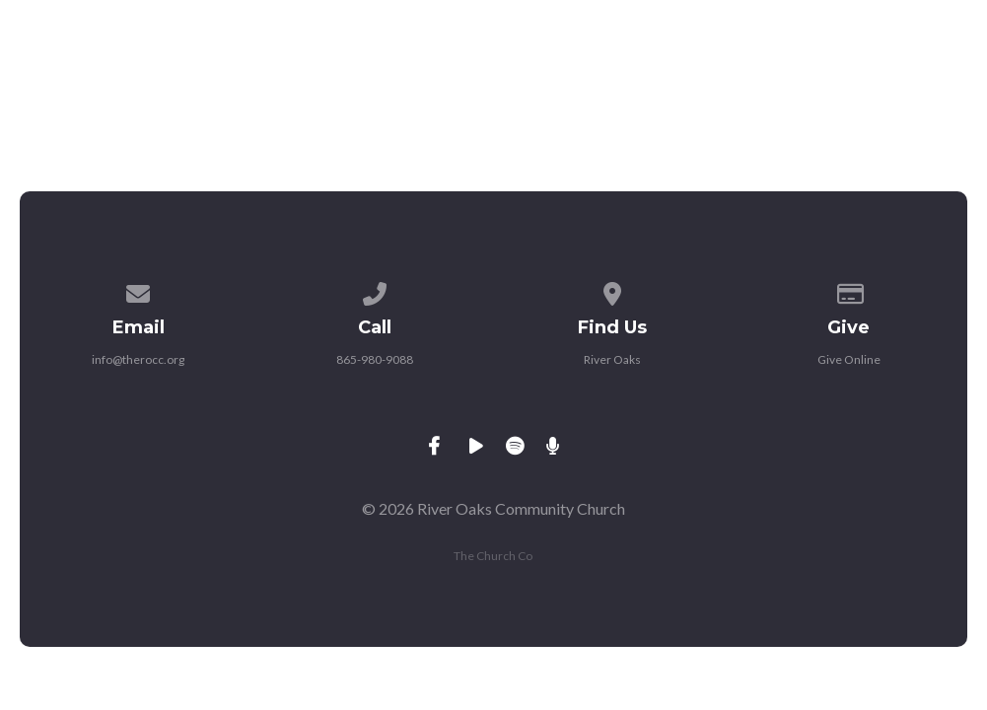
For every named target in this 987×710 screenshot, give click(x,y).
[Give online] (849, 290)
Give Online (849, 359)
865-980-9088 (374, 359)
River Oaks (612, 359)
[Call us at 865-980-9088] (375, 290)
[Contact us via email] (138, 290)
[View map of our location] (612, 290)
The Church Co (493, 555)
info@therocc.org (138, 359)
